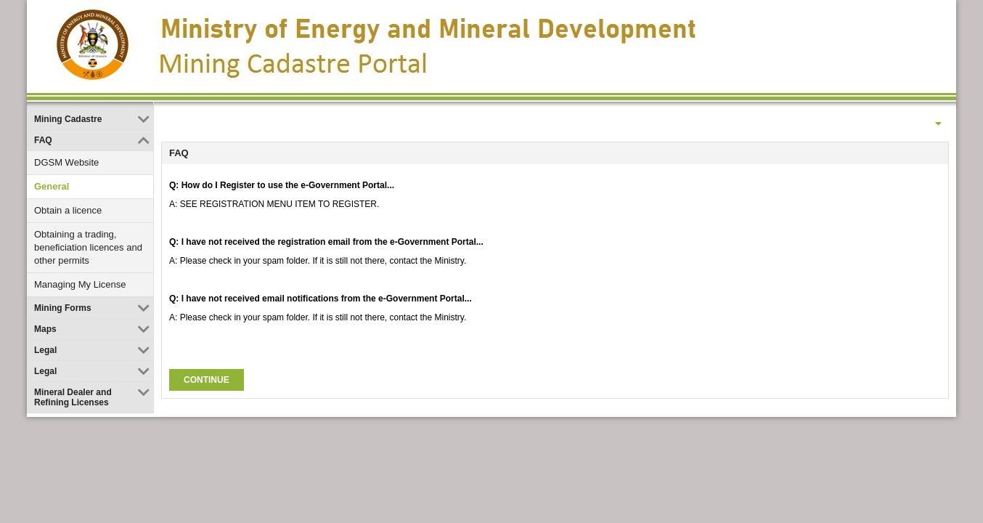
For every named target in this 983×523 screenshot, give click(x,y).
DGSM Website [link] (66, 162)
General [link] (51, 186)
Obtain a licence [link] (68, 210)
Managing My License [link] (80, 284)
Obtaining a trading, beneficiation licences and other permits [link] (88, 247)
